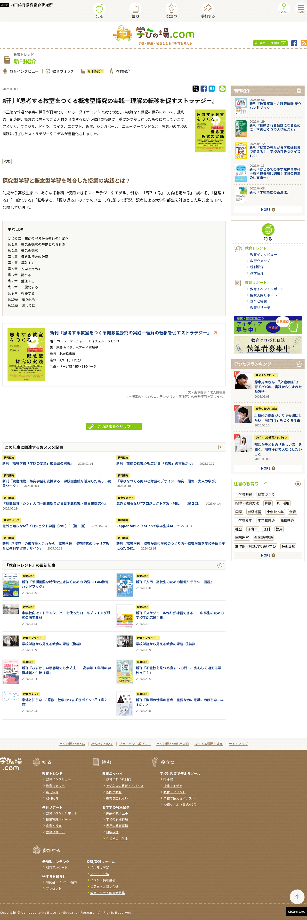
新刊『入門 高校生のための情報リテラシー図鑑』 (175, 581)
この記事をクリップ (109, 426)
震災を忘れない (117, 798)
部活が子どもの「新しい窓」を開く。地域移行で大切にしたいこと (278, 449)
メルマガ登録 (99, 867)
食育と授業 (258, 301)
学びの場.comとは (72, 743)
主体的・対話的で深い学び (255, 546)
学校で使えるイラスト (179, 798)
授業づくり (266, 494)
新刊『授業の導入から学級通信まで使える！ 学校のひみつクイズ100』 (275, 151)
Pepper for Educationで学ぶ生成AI (144, 525)
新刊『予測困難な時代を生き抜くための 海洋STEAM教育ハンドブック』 (65, 584)
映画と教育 (114, 792)
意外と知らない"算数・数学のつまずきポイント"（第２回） (64, 702)
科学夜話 (112, 832)
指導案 (168, 779)
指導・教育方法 (247, 503)
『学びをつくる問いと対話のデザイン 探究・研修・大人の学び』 (167, 481)
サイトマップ (238, 743)
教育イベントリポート (267, 288)
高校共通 (287, 520)
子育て (253, 529)
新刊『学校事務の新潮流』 (270, 192)
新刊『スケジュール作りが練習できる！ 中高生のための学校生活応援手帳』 (180, 615)
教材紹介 (122, 71)
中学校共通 (266, 520)
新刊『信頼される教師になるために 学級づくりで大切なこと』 (275, 127)
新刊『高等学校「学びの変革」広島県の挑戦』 (38, 463)
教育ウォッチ (62, 71)
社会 (238, 529)
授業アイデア (172, 785)
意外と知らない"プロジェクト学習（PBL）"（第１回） (45, 525)
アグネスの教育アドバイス (271, 437)
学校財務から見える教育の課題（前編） (166, 643)
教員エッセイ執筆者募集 (107, 892)
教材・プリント (174, 792)
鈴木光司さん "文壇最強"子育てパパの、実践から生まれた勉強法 (278, 386)
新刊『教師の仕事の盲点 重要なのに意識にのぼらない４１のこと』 (180, 702)
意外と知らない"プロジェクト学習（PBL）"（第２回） (159, 503)
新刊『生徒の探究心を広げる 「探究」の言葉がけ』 (155, 463)
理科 (266, 529)
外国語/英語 (263, 537)
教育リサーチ (260, 307)
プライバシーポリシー (135, 743)
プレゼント (54, 888)
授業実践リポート (263, 295)
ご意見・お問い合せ (104, 886)
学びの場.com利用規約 (172, 743)
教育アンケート (57, 867)
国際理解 (242, 537)
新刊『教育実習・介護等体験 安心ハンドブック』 (275, 105)
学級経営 (254, 511)
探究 (7, 161)
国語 (238, 511)
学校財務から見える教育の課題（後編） (52, 643)
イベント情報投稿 (102, 880)
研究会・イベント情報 (61, 882)
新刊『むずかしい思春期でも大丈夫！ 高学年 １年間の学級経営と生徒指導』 (66, 670)
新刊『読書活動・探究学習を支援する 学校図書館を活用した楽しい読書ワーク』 (56, 483)
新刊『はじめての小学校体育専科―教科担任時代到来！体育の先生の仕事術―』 (275, 173)
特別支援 (288, 546)
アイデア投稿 (99, 874)
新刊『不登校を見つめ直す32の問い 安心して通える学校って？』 (178, 670)
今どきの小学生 (117, 838)
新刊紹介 (94, 71)
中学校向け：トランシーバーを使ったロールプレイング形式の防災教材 (66, 615)
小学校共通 (243, 494)
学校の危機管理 (117, 819)
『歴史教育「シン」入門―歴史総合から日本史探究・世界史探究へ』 (55, 503)
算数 (268, 503)
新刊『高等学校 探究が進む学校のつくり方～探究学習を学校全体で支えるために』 (170, 546)
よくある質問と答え (208, 743)
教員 (279, 529)
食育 (292, 511)
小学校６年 (243, 520)
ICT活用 (283, 503)
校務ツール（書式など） (180, 804)
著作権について (102, 743)
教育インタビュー (23, 71)
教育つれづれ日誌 (266, 408)
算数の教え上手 (117, 813)
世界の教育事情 (117, 825)
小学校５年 (275, 511)
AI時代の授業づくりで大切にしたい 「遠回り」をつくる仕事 (278, 418)
